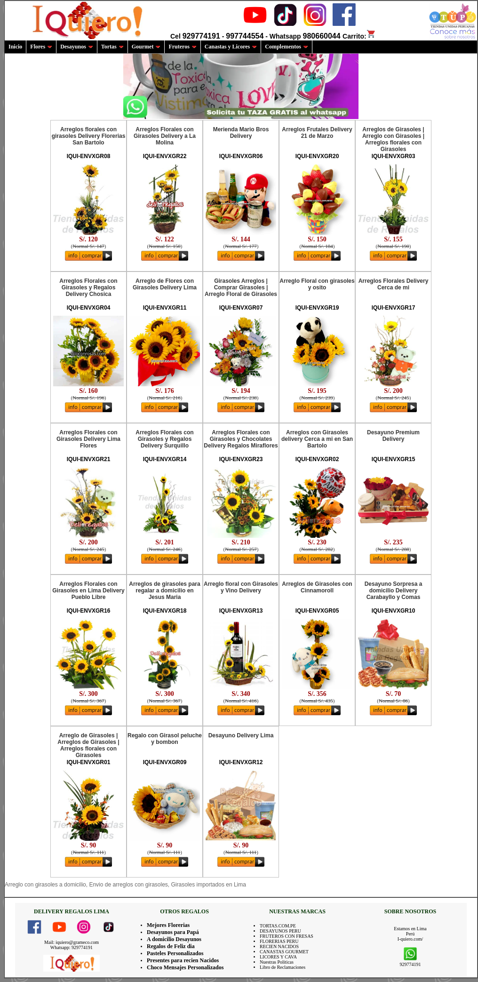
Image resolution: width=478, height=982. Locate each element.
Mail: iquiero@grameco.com (71, 942)
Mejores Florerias (168, 925)
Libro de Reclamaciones (282, 967)
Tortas (112, 46)
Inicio (15, 46)
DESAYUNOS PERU (280, 931)
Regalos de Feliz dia (171, 946)
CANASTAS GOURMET (284, 951)
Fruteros (182, 46)
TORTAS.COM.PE (278, 925)
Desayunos (76, 46)
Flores (41, 46)
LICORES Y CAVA (278, 956)
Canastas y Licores (231, 46)
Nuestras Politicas (277, 962)
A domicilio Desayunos (174, 939)
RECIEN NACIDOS (279, 946)
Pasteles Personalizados (175, 953)
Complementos (286, 46)
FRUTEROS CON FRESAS (286, 936)
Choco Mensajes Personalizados (185, 967)
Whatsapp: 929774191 (71, 947)
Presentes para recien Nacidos (183, 960)
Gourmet (146, 46)
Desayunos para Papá (173, 932)
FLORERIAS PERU (279, 941)
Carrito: (359, 36)
